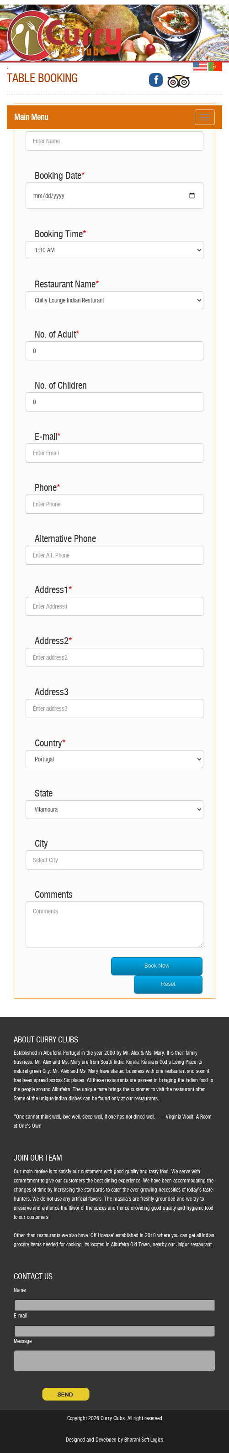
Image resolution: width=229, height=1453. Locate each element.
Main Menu (31, 117)
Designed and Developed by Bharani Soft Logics (114, 1440)
